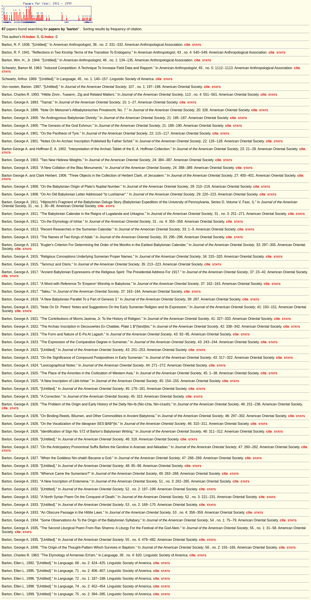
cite (187, 44)
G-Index (47, 37)
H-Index (28, 37)
